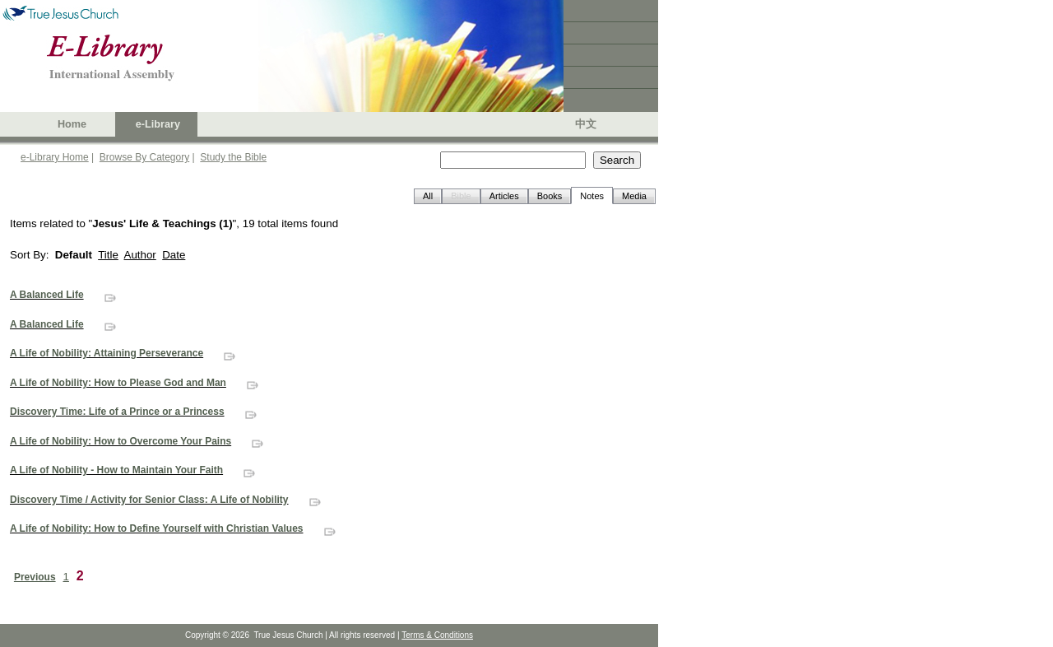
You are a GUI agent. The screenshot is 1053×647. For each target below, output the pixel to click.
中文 (585, 124)
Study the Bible (233, 157)
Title (108, 255)
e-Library (158, 124)
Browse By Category (144, 157)
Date (173, 255)
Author (140, 255)
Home (72, 124)
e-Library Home (55, 157)
